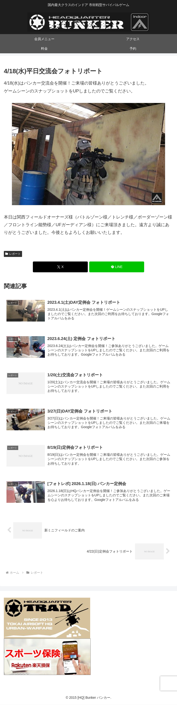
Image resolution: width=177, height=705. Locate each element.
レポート (13, 253)
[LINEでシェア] (116, 266)
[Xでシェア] (60, 266)
